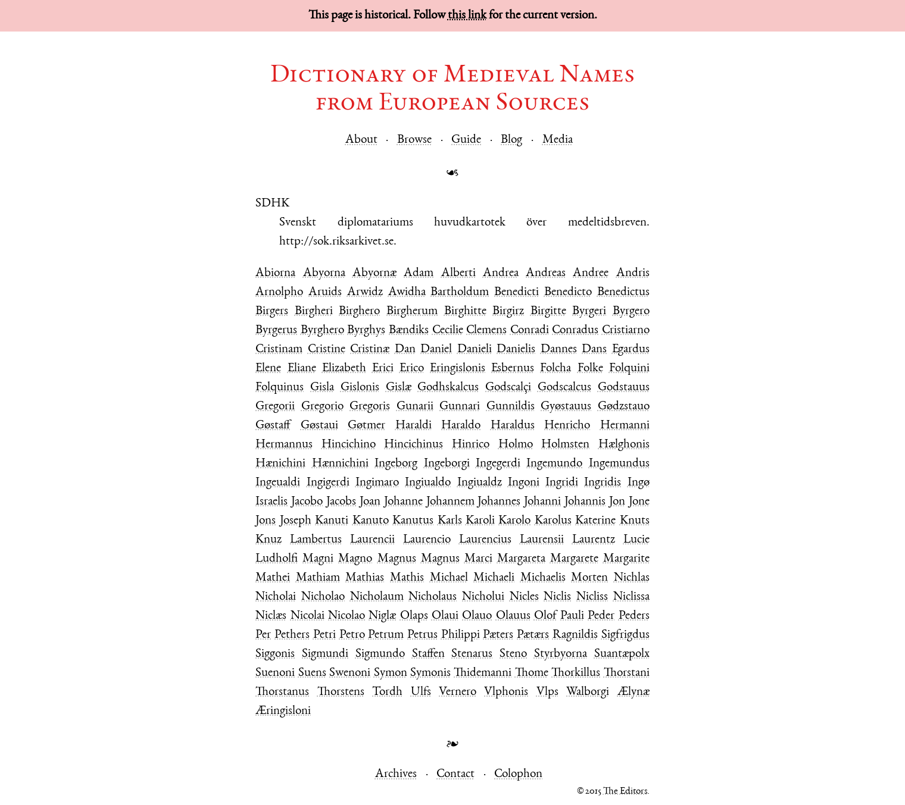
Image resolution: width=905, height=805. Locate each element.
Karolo (514, 521)
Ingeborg (396, 464)
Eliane (302, 368)
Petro (352, 635)
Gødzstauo (624, 406)
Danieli (474, 349)
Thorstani (627, 673)
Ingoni (523, 483)
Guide (466, 140)
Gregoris (369, 406)
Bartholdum (459, 292)
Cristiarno (626, 330)
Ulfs (421, 692)
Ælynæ (633, 692)
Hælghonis (624, 444)
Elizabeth (344, 368)
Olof (545, 616)
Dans (594, 349)
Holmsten (565, 444)
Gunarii (415, 406)
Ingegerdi (498, 464)
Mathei (272, 578)
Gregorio (322, 406)
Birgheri (314, 311)
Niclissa (631, 597)
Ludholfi (276, 559)
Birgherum (412, 311)
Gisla (322, 387)
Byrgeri (589, 311)
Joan (370, 502)
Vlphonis (506, 692)
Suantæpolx (622, 654)
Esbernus (512, 368)
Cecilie (447, 330)
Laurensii (542, 540)
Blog (511, 140)
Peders (634, 616)
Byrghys (366, 330)
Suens (312, 673)
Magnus (396, 559)
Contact (455, 774)
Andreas (546, 273)
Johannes (499, 502)
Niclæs (270, 616)
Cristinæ (369, 349)
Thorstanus (282, 692)
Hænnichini (340, 464)
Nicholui (483, 597)
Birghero (359, 311)
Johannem (450, 502)
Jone (639, 502)
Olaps (414, 616)
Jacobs (341, 502)
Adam (418, 273)
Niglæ (382, 616)
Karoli (480, 521)
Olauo (477, 616)
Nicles (524, 597)
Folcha (555, 368)
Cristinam (278, 349)
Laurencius (485, 540)
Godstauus (624, 387)
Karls (450, 521)
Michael (449, 578)
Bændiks (409, 330)
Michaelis (543, 578)
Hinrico (470, 444)
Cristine (326, 349)
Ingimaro (377, 483)
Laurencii (372, 540)
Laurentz (593, 540)
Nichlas (632, 578)
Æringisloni (283, 711)
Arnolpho (279, 292)
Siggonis (275, 654)
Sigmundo (380, 654)
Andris (633, 273)
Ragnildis (575, 635)
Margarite (626, 559)
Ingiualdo (428, 483)
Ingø (639, 483)
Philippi (460, 635)
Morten (589, 578)
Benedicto (568, 292)
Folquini (629, 368)
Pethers (292, 635)
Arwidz (365, 292)
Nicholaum (377, 597)
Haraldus (513, 425)
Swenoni (349, 673)
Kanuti (331, 521)
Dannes (559, 349)
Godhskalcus (448, 387)
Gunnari (459, 406)
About (361, 140)
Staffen (428, 654)
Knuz (268, 540)
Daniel (436, 349)
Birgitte (548, 311)
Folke (590, 368)
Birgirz (508, 311)
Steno (513, 654)
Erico (412, 368)
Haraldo (460, 425)
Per (263, 635)
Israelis (271, 502)
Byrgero (631, 311)
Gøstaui (319, 425)
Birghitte (465, 311)
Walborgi (587, 692)
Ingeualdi (277, 483)
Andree (590, 273)
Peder (601, 616)
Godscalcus (564, 387)
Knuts (635, 521)
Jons (265, 521)
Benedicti (516, 292)
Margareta (521, 559)
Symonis (430, 673)
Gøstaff (273, 425)
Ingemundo (554, 464)
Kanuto (370, 521)
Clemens (486, 330)
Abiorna (275, 273)
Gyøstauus (566, 406)
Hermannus (284, 444)
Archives (396, 774)
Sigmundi (325, 654)
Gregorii (275, 406)
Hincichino (349, 444)
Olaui (445, 616)
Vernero (457, 692)
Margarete (574, 559)
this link (467, 16)
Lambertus (316, 540)
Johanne (403, 502)
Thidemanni (482, 673)
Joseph (295, 521)
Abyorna (324, 273)
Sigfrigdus (625, 635)
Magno (355, 559)
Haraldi (413, 425)
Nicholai (275, 597)
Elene (268, 368)
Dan (405, 349)
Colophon (518, 774)
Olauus (513, 616)
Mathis (407, 578)
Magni (317, 559)
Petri (324, 635)
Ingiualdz (479, 483)
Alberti (458, 273)
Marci (478, 559)
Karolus (553, 521)
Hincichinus (413, 444)
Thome (531, 673)
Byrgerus (276, 330)
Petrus (422, 635)
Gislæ (398, 387)
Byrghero (322, 330)
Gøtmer (366, 425)
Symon (390, 673)
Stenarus (471, 654)
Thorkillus (575, 673)
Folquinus (279, 387)
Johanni (542, 502)
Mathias (364, 578)
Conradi (529, 330)
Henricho (567, 425)
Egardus (631, 349)
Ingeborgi (447, 464)
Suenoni (275, 673)
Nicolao (346, 616)
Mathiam (318, 578)
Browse (414, 140)
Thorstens (340, 692)
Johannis (585, 502)
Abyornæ (374, 273)
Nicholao (323, 597)
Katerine (595, 521)
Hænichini (280, 464)
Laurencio (427, 540)
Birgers (271, 311)
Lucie (636, 540)
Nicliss (592, 597)
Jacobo (307, 502)
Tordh (387, 692)
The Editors (625, 792)
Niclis (557, 597)
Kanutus (412, 521)
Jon (617, 502)
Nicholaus (432, 597)
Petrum (386, 635)
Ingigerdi (328, 483)
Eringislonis (457, 368)
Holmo (515, 444)
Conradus (575, 330)
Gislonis (360, 387)
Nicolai (307, 616)
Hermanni (625, 425)
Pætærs (533, 635)
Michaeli (493, 578)
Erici (383, 368)
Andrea (501, 273)
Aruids (325, 292)
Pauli (572, 616)
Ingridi (561, 483)
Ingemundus (619, 464)
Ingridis (602, 483)
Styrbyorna (560, 654)
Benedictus (623, 292)
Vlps (547, 692)
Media (557, 140)
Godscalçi (508, 387)
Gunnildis (510, 406)
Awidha (407, 292)
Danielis (516, 349)
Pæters (498, 635)
